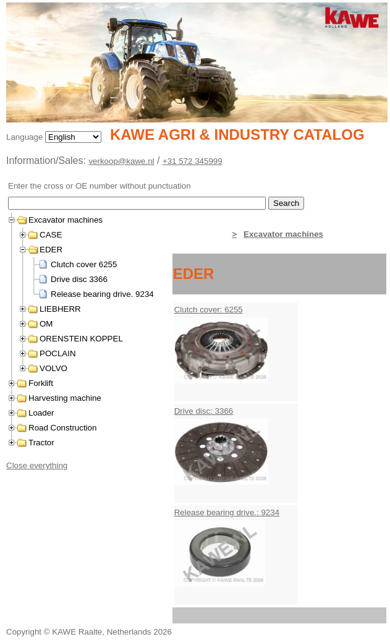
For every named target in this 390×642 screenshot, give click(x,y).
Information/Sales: (47, 160)
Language (25, 137)
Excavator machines (283, 234)
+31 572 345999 (193, 161)
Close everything (36, 465)
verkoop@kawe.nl (121, 161)
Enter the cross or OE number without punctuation (99, 185)
